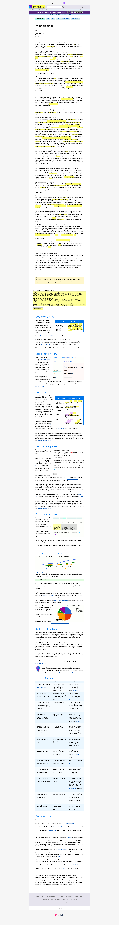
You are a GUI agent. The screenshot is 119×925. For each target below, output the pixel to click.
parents (64, 255)
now (50, 240)
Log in (87, 9)
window (76, 155)
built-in (43, 197)
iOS (61, 97)
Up (48, 195)
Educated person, (62, 214)
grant (36, 175)
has (80, 131)
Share (53, 18)
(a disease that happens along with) (75, 328)
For (61, 83)
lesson (50, 178)
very (66, 228)
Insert (80, 228)
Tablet (60, 109)
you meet (47, 56)
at (61, 228)
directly (53, 184)
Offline (41, 88)
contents (62, 226)
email (55, 153)
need (45, 99)
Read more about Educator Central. (60, 625)
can (52, 58)
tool (58, 42)
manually (45, 64)
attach (74, 158)
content (62, 216)
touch (70, 110)
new (69, 143)
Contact (63, 871)
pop (57, 129)
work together (50, 46)
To (54, 126)
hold (80, 109)
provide (68, 134)
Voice (44, 167)
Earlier (42, 117)
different (37, 99)
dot (68, 102)
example (76, 197)
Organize (52, 224)
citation (72, 218)
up (48, 47)
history (61, 122)
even (66, 80)
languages (71, 260)
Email (58, 155)
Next (44, 66)
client (40, 153)
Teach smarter (73, 9)
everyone (39, 151)
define (37, 199)
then (68, 104)
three (65, 102)
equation (67, 241)
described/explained (66, 136)
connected (57, 44)
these (40, 47)
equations (37, 241)
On (49, 85)
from (47, 44)
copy (54, 64)
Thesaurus (44, 201)
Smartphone (54, 109)
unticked (71, 64)
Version (46, 117)
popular (46, 42)
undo (50, 143)
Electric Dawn (76, 867)
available (59, 78)
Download (42, 104)
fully (52, 54)
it (64, 42)
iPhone (72, 97)
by (36, 30)
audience (51, 257)
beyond (74, 267)
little (79, 97)
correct (40, 177)
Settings (87, 7)
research (47, 197)
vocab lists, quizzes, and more (73, 281)
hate (71, 403)
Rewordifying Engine (45, 347)
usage (41, 207)
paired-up (39, 245)
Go (73, 211)
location (42, 233)
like (43, 97)
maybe (71, 56)
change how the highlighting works (48, 338)
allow (56, 197)
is (42, 42)
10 (71, 12)
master (48, 267)
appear (60, 173)
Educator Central (41, 575)
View (36, 243)
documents (38, 44)
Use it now (60, 859)
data (45, 216)
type (80, 168)
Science (42, 240)
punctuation (76, 175)
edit (56, 80)
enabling (74, 78)
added (62, 143)
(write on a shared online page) (73, 184)
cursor (59, 228)
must (82, 83)
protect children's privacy (41, 666)
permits (67, 44)
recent (45, 144)
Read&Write (68, 3)
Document (53, 117)
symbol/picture (65, 61)
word (49, 42)
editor (65, 63)
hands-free (38, 170)
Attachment (61, 150)
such (67, 185)
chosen (61, 262)
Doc (45, 51)
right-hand (65, 129)
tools (51, 197)
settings (73, 61)
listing (72, 129)
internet (52, 44)
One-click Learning (55, 902)
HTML (36, 161)
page (52, 182)
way (44, 185)
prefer (81, 63)
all (50, 267)
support (71, 245)
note (82, 85)
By (75, 265)
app (71, 109)
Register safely (81, 9)
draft (82, 240)
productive (72, 265)
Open (77, 66)
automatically (41, 61)
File (44, 127)
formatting (55, 133)
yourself (53, 158)
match (80, 133)
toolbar (71, 241)
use (54, 102)
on (54, 46)
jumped (55, 54)
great (42, 119)
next (43, 82)
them (45, 133)
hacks (50, 25)
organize (52, 226)
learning (79, 265)
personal (80, 214)
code (62, 187)
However (67, 78)
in (63, 53)
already (68, 46)
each (58, 131)
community (50, 255)
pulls (77, 216)
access (73, 42)
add (72, 175)
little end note (60, 219)
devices (42, 80)
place (53, 228)
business (68, 53)
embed (41, 184)
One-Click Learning (62, 852)
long (75, 235)
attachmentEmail (44, 150)
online (62, 78)
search (80, 212)
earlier (37, 126)
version (41, 126)
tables (47, 216)
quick (56, 245)
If (42, 218)
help (56, 235)
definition (39, 204)
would (40, 97)
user (62, 151)
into (76, 58)
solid (63, 112)
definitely (42, 56)
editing (40, 76)
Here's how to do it (69, 549)
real (63, 146)
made (53, 124)
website (62, 184)
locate (39, 102)
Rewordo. (69, 840)
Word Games (45, 902)
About (43, 899)
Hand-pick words (78, 12)
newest (43, 168)
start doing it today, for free (44, 443)
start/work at (43, 187)
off (47, 163)
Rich (78, 160)
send (76, 151)
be (53, 141)
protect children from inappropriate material (70, 674)
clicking (79, 136)
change (46, 141)
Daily (36, 36)
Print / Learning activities (63, 18)
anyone (78, 190)
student (65, 170)
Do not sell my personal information (59, 905)
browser (78, 85)
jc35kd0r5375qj (59, 300)
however (76, 83)
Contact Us (65, 902)
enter (41, 156)
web (50, 182)
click (50, 66)
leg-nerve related (74, 332)
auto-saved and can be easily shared (66, 282)
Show (37, 138)
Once (73, 138)
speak (70, 173)
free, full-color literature (60, 834)
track (44, 124)
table (57, 226)
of (39, 58)
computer (55, 85)
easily (75, 44)
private (37, 54)
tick (38, 63)
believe (42, 78)
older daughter (74, 326)
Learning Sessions (45, 361)
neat (67, 197)
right (47, 66)
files (44, 44)
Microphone (63, 175)
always (46, 143)
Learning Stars (61, 431)
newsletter (79, 185)
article (77, 233)
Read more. (75, 693)
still (45, 53)
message (74, 156)
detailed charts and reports (61, 603)
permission (41, 175)
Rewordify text (37, 311)
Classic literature (34, 9)
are (64, 46)
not (36, 124)
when (69, 80)
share (78, 44)
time (46, 82)
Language (55, 253)
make (82, 104)
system (78, 177)
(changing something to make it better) (45, 146)
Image (48, 214)
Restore (59, 139)
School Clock (74, 853)
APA (43, 219)
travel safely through (69, 177)
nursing (52, 170)
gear (59, 61)
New (60, 243)
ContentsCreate (44, 224)
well (68, 156)
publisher (47, 153)
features (46, 119)
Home (72, 7)
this (56, 59)
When (54, 110)
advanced (49, 211)
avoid (75, 403)
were (36, 131)
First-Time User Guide (58, 829)
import (58, 58)
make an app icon (76, 757)
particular (37, 233)
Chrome (74, 85)
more (59, 136)
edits (48, 144)
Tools (65, 172)
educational (74, 53)
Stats (48, 18)
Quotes (73, 214)
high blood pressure (77, 330)
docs (50, 73)
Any (48, 133)
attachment (71, 153)
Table (57, 224)
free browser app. (77, 770)
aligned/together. (53, 104)
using (46, 177)
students (56, 255)
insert (67, 219)
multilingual (45, 255)
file (43, 102)
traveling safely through (67, 235)
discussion (48, 187)
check (42, 178)
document (56, 56)
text (51, 133)
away (76, 80)
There (40, 59)
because (61, 42)
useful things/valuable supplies (57, 185)
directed (77, 231)
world (40, 54)
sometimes (43, 121)
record (46, 136)
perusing (67, 410)
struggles (72, 170)
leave (62, 64)
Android (44, 109)
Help (82, 7)
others (60, 190)
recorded (56, 141)
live (51, 231)
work (72, 83)
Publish (74, 187)
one (71, 233)
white (75, 110)
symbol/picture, (39, 112)
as (41, 66)
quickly (64, 233)
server (60, 82)
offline (77, 78)
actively (78, 144)
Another (51, 253)
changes (57, 83)
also (51, 141)
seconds (50, 110)
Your (46, 68)
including (44, 204)
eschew (77, 409)
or (69, 56)
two (45, 59)
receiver (58, 156)
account (75, 59)
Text (81, 160)
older (41, 58)
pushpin (79, 110)
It (64, 44)
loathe (71, 409)
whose (60, 255)
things (69, 197)
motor (78, 170)
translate (68, 257)
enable (37, 85)
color (36, 133)
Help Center (60, 899)
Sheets (66, 88)
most (49, 53)
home (81, 255)
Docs (40, 42)
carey (41, 34)
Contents (63, 224)
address (50, 156)
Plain (40, 161)
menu (70, 102)
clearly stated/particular (67, 99)
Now (73, 168)
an (59, 97)
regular (63, 56)
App (70, 100)
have (49, 54)
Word (42, 51)
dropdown (42, 160)
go (50, 155)
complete (52, 59)
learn (58, 177)
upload (77, 64)
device (62, 44)
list (66, 260)
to (76, 42)
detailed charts (49, 427)
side (69, 129)
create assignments (74, 792)
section (79, 230)
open (55, 68)
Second (74, 63)
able (60, 233)
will (53, 68)
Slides (69, 88)
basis (67, 56)
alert (38, 144)
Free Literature (69, 899)
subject (63, 156)
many (51, 134)
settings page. (54, 281)
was (57, 233)
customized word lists (72, 481)
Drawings (76, 88)
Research (40, 195)
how (59, 119)
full (60, 161)
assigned (40, 133)
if (45, 54)
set (65, 59)
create (59, 189)
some (64, 197)
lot (46, 265)
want (72, 151)
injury (57, 170)
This (43, 141)
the (47, 53)
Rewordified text (40, 18)
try (36, 47)
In (67, 155)
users (70, 44)
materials (58, 46)
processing (54, 42)
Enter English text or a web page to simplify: (44, 290)
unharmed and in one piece (42, 70)
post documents (72, 791)
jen (36, 34)
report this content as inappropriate (43, 273)
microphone (46, 173)
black (65, 112)
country (61, 257)
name (42, 110)
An (76, 127)
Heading (62, 230)
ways (47, 59)
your (78, 42)
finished (80, 151)
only (55, 78)
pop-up (59, 110)
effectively (38, 178)
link (53, 231)
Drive (71, 66)
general (80, 61)
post (43, 36)
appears (66, 110)
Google (37, 42)
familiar (71, 46)
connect (53, 82)
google (42, 25)
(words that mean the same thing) (60, 199)
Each (48, 230)
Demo (77, 7)
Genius (40, 36)
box (43, 63)
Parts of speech (76, 18)
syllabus (73, 185)
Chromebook (63, 85)
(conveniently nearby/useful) (72, 122)
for (80, 88)
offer (70, 267)
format (69, 63)
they (64, 133)
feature (67, 144)
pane (60, 202)
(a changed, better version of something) (48, 122)
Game (53, 195)
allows (66, 42)
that (45, 78)
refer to (54, 218)
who (68, 170)
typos (43, 177)
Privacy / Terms (79, 899)
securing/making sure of (60, 206)
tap (76, 109)
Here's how (38, 468)
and (42, 44)
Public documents (43, 9)
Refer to (53, 219)
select (59, 158)
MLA (80, 218)
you (62, 46)
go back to (77, 124)
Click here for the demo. (69, 826)
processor (60, 53)
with (75, 46)
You (50, 58)
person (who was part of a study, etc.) (56, 121)
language (76, 255)
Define (50, 202)
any (49, 44)
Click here (47, 865)
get (54, 187)
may (39, 78)
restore (50, 139)
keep (51, 64)
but (63, 124)
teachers (47, 240)
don (78, 121)
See (49, 127)
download (54, 100)
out (38, 47)
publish (46, 189)
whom (59, 124)
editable (54, 190)
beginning (37, 228)
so (39, 143)
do (46, 155)
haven (45, 100)
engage (76, 212)
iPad (68, 97)
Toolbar (42, 238)
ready (69, 42)
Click (60, 102)
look (49, 199)
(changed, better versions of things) (62, 138)
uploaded (51, 63)
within (64, 66)
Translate (57, 258)
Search (52, 214)
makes (68, 121)
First (58, 59)
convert (64, 58)
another (71, 255)
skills (81, 170)
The (41, 82)
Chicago (37, 219)
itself (75, 161)
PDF (67, 160)
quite (81, 121)
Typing (69, 168)
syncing (51, 88)
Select (54, 61)
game (57, 47)
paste (56, 161)
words (40, 199)
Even (44, 54)
